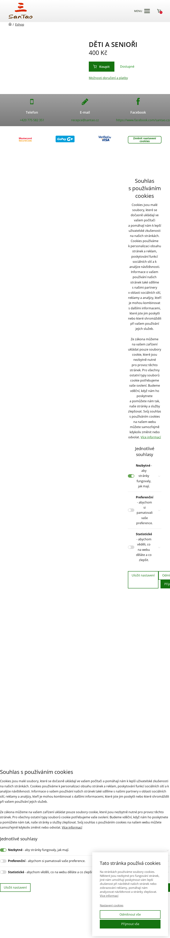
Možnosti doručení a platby (108, 78)
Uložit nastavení (143, 575)
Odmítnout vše (130, 914)
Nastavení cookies (111, 905)
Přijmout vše (130, 924)
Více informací (151, 437)
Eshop (19, 24)
